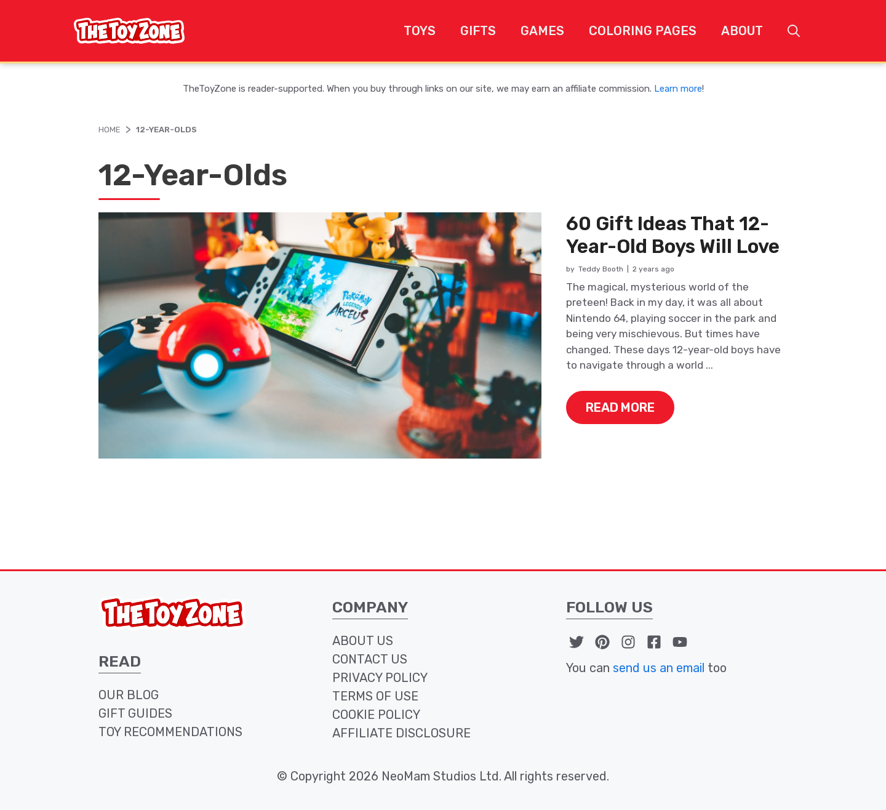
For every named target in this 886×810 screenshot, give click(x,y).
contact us (369, 659)
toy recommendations (170, 731)
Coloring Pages (642, 30)
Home (109, 129)
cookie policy (376, 714)
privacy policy (380, 677)
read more (620, 407)
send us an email (658, 667)
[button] (793, 30)
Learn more (678, 88)
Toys (420, 30)
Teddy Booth (600, 269)
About (742, 30)
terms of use (375, 696)
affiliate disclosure (401, 733)
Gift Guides (135, 713)
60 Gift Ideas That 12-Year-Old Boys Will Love (673, 235)
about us (362, 640)
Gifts (478, 30)
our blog (128, 695)
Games (542, 30)
